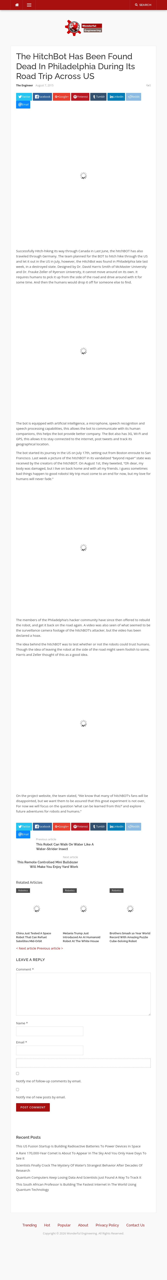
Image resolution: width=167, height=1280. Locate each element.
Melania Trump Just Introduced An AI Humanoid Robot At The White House (81, 937)
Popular (64, 1225)
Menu (27, 5)
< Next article (26, 948)
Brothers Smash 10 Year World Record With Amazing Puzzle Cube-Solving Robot (130, 937)
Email (21, 1042)
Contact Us (135, 1225)
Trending (29, 1225)
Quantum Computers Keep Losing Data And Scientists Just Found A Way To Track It (78, 1177)
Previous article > (50, 948)
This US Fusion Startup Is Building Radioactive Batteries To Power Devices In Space (78, 1146)
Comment (25, 969)
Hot (47, 1225)
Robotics (23, 890)
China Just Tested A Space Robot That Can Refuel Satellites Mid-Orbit (33, 937)
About (83, 1225)
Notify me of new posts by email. (41, 1097)
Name (22, 1023)
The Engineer (24, 85)
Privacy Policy (107, 1225)
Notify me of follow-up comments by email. (48, 1081)
